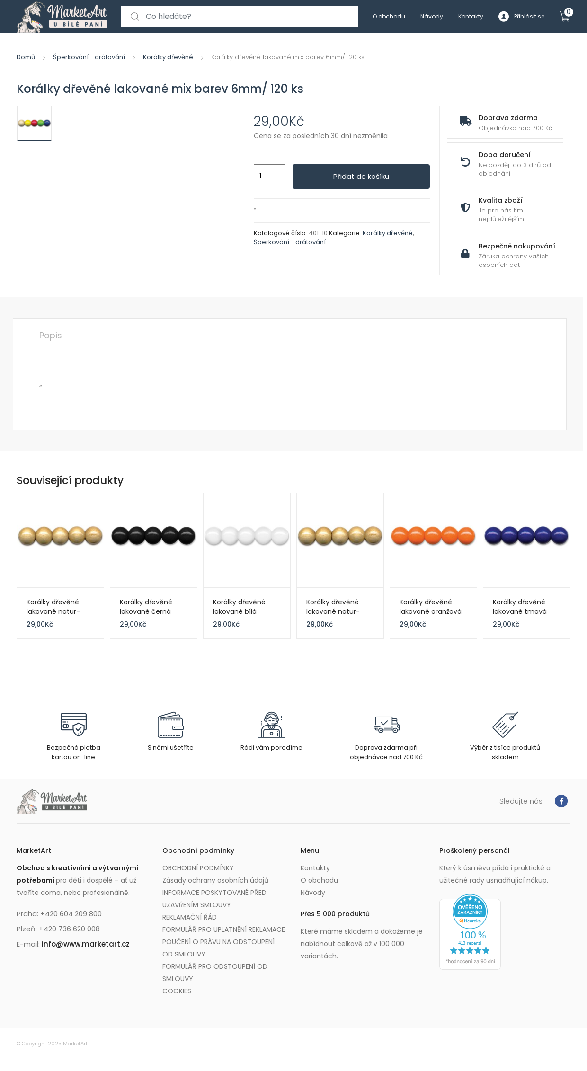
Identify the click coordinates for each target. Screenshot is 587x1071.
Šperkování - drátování (89, 57)
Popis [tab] (50, 335)
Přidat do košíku (361, 176)
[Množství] (269, 176)
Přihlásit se (521, 16)
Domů (26, 57)
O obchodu (389, 16)
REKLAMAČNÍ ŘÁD (189, 917)
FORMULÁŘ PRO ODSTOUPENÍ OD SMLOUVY (214, 972)
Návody (431, 16)
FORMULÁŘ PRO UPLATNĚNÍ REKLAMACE (223, 929)
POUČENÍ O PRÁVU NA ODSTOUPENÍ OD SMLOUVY (218, 948)
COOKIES (176, 991)
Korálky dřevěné (168, 57)
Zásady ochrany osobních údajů (215, 880)
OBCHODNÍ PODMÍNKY (198, 868)
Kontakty (470, 16)
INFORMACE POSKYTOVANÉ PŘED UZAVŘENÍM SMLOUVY (214, 899)
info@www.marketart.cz (86, 944)
